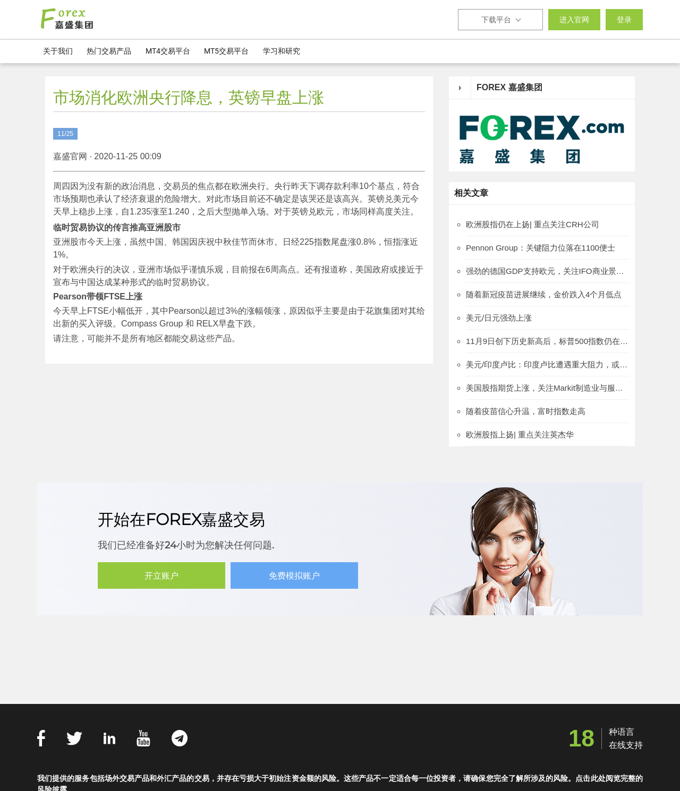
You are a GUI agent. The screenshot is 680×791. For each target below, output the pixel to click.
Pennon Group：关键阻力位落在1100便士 (540, 247)
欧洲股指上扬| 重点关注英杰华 (520, 434)
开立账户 (161, 575)
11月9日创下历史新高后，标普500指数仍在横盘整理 (548, 341)
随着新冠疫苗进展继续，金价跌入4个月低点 (544, 294)
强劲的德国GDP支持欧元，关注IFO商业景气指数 (548, 271)
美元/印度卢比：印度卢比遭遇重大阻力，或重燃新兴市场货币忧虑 (548, 364)
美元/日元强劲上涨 (499, 317)
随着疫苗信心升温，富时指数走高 (525, 411)
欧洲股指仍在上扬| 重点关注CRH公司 (532, 224)
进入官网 (574, 19)
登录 (624, 19)
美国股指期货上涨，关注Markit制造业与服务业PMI (548, 387)
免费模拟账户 (294, 575)
